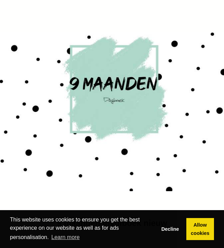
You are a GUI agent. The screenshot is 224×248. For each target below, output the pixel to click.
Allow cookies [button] (200, 229)
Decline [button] (170, 229)
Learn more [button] (66, 237)
